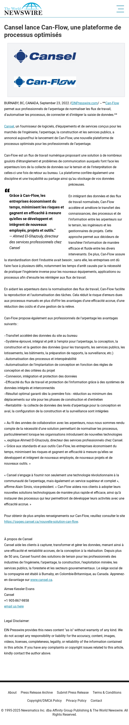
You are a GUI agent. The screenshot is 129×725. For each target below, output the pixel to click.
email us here (14, 606)
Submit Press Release (73, 692)
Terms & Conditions (107, 692)
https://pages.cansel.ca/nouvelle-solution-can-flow (41, 522)
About (12, 692)
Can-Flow (112, 103)
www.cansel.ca (41, 580)
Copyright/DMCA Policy (44, 701)
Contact (96, 701)
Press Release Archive (37, 692)
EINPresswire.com (84, 103)
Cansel (9, 126)
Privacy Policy (76, 701)
